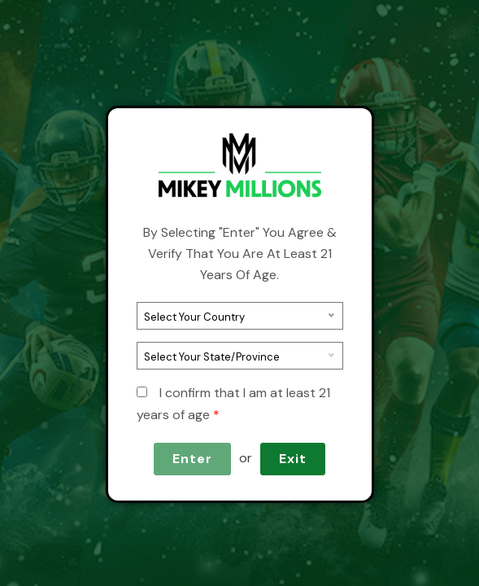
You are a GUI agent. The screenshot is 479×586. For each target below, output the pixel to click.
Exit (293, 458)
